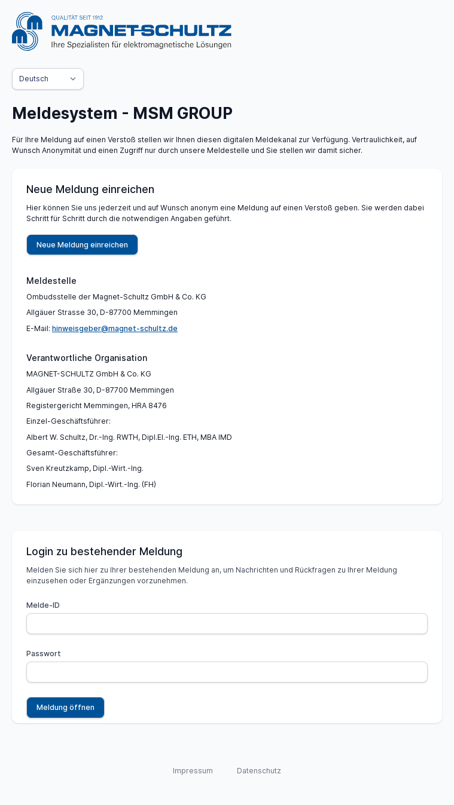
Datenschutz (259, 770)
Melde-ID (43, 605)
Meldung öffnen (65, 707)
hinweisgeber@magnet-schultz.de (115, 328)
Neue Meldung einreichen (82, 244)
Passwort (43, 653)
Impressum (193, 770)
